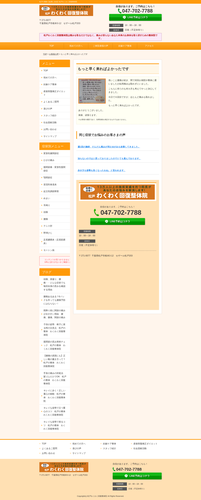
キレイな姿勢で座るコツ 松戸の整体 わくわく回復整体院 (54, 425)
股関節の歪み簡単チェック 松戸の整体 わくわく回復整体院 (54, 345)
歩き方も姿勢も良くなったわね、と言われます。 (102, 170)
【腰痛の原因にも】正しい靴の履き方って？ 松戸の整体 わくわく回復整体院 (55, 361)
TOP (51, 46)
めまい (46, 198)
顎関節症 (47, 177)
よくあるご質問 (51, 102)
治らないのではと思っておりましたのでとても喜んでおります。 (109, 158)
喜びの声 (47, 109)
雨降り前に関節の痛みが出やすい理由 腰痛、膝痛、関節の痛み (54, 314)
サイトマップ (50, 136)
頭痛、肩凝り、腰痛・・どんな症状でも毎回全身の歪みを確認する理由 (54, 284)
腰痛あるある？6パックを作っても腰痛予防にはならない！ (54, 300)
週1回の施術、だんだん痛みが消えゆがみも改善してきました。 (109, 147)
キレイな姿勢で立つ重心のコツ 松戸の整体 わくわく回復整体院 (55, 411)
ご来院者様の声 (100, 46)
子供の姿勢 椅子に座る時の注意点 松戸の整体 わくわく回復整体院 (54, 329)
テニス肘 (47, 226)
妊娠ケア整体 (125, 46)
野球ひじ (47, 233)
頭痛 (45, 212)
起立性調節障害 (51, 191)
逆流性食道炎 (50, 184)
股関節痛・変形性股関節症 (54, 169)
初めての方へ (76, 46)
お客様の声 (54, 54)
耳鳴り (46, 205)
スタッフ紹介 (50, 115)
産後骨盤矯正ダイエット (54, 93)
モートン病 (48, 250)
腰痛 (45, 219)
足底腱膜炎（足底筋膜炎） (54, 241)
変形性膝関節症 (51, 153)
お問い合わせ (50, 129)
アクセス (149, 46)
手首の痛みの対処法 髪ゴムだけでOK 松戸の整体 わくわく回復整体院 (54, 378)
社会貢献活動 (50, 122)
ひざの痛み (48, 160)
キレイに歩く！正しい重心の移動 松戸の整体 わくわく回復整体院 (54, 395)
